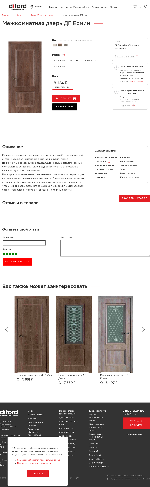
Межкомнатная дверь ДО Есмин (114, 377)
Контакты (32, 419)
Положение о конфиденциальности (34, 463)
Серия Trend (95, 455)
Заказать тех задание (125, 56)
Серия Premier (96, 463)
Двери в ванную (66, 418)
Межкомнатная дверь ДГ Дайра (34, 375)
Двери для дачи (66, 432)
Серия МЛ (93, 444)
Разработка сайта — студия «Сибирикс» (128, 475)
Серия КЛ (93, 451)
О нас (113, 7)
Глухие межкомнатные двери (96, 417)
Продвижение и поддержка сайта (125, 479)
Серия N (93, 447)
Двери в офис (65, 436)
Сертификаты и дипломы (35, 424)
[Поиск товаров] (146, 7)
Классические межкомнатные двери (96, 437)
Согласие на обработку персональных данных (34, 433)
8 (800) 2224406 (136, 81)
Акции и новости (100, 7)
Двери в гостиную (97, 411)
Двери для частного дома (68, 423)
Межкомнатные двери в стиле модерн (96, 427)
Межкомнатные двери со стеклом (67, 412)
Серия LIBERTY (96, 459)
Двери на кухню (66, 428)
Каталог (53, 7)
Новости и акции (36, 415)
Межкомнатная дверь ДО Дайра (72, 377)
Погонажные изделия (99, 467)
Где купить (65, 7)
